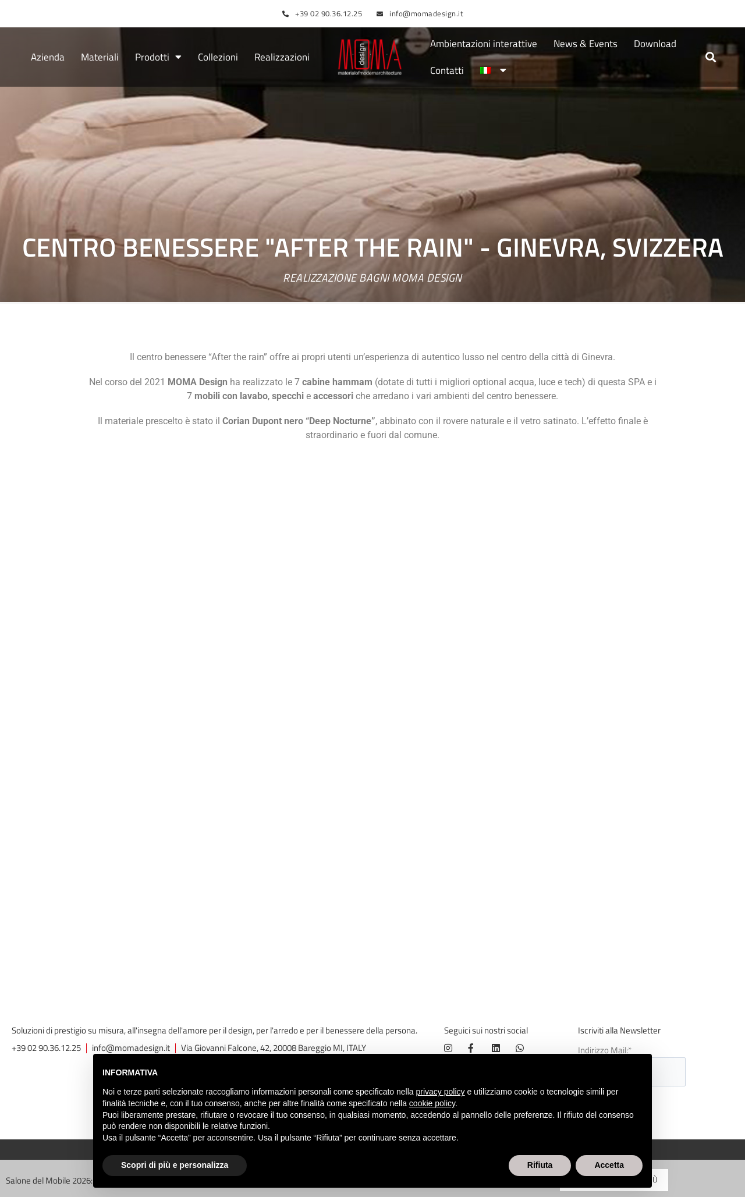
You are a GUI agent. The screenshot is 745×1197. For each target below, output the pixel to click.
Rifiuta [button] (540, 1165)
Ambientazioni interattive (483, 43)
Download (655, 43)
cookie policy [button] (432, 1103)
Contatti (447, 70)
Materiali (100, 57)
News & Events (586, 43)
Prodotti (158, 57)
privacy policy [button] (440, 1091)
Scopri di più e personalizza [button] (174, 1165)
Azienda (48, 57)
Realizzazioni (282, 57)
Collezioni (218, 57)
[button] (711, 57)
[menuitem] (493, 70)
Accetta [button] (609, 1165)
